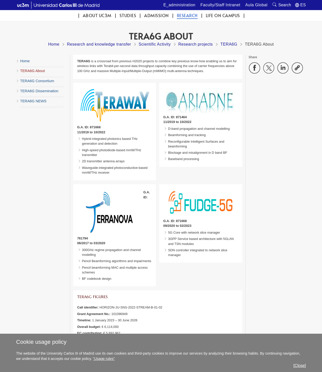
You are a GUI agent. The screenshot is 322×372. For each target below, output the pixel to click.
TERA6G (228, 44)
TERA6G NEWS (33, 101)
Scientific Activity (155, 44)
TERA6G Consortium (37, 81)
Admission (156, 15)
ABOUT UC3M (97, 15)
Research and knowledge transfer (99, 44)
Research (187, 15)
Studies (127, 15)
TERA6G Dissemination (39, 91)
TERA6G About (32, 71)
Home (53, 44)
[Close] (299, 365)
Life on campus (223, 15)
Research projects (195, 44)
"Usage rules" (104, 359)
